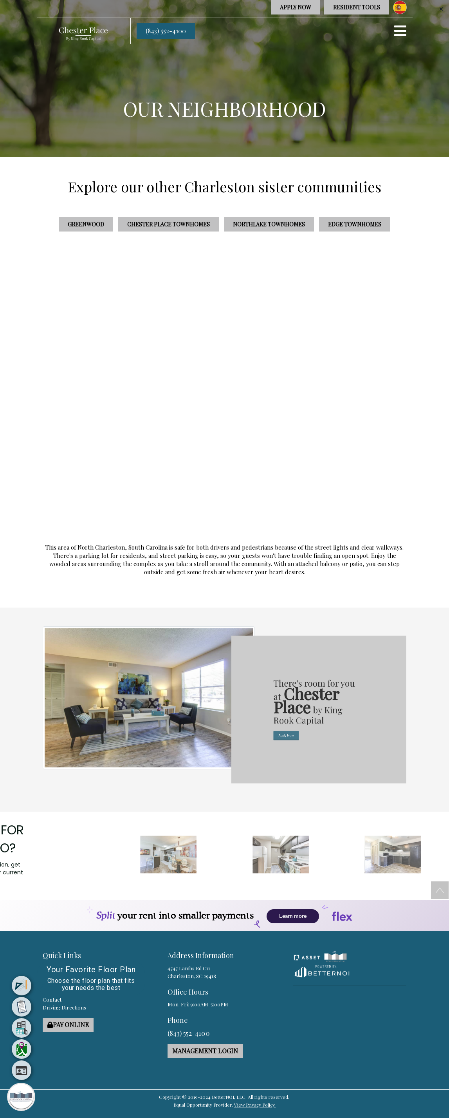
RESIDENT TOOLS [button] (356, 7)
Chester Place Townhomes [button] (168, 224)
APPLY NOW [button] (295, 7)
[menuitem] (21, 985)
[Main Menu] (21, 1097)
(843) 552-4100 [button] (166, 31)
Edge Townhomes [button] (354, 224)
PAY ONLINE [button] (68, 1024)
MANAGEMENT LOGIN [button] (205, 1051)
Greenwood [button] (86, 224)
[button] (83, 30)
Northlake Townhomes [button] (269, 224)
